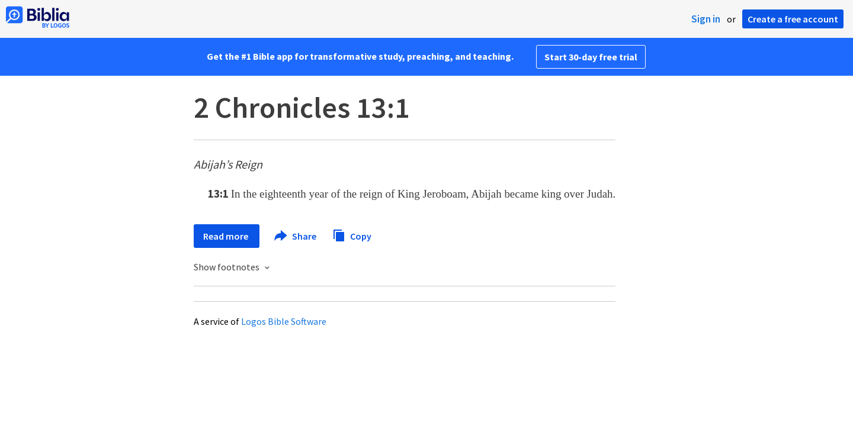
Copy (351, 234)
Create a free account (793, 19)
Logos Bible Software (283, 321)
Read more (226, 236)
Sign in (705, 18)
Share (296, 236)
